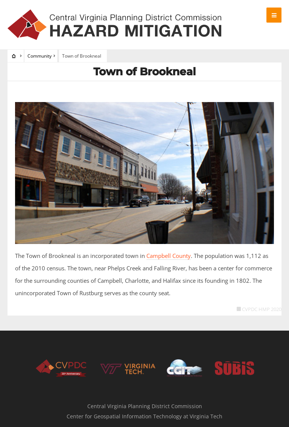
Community (39, 56)
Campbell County (168, 255)
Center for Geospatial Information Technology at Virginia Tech (144, 416)
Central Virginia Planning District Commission (144, 406)
